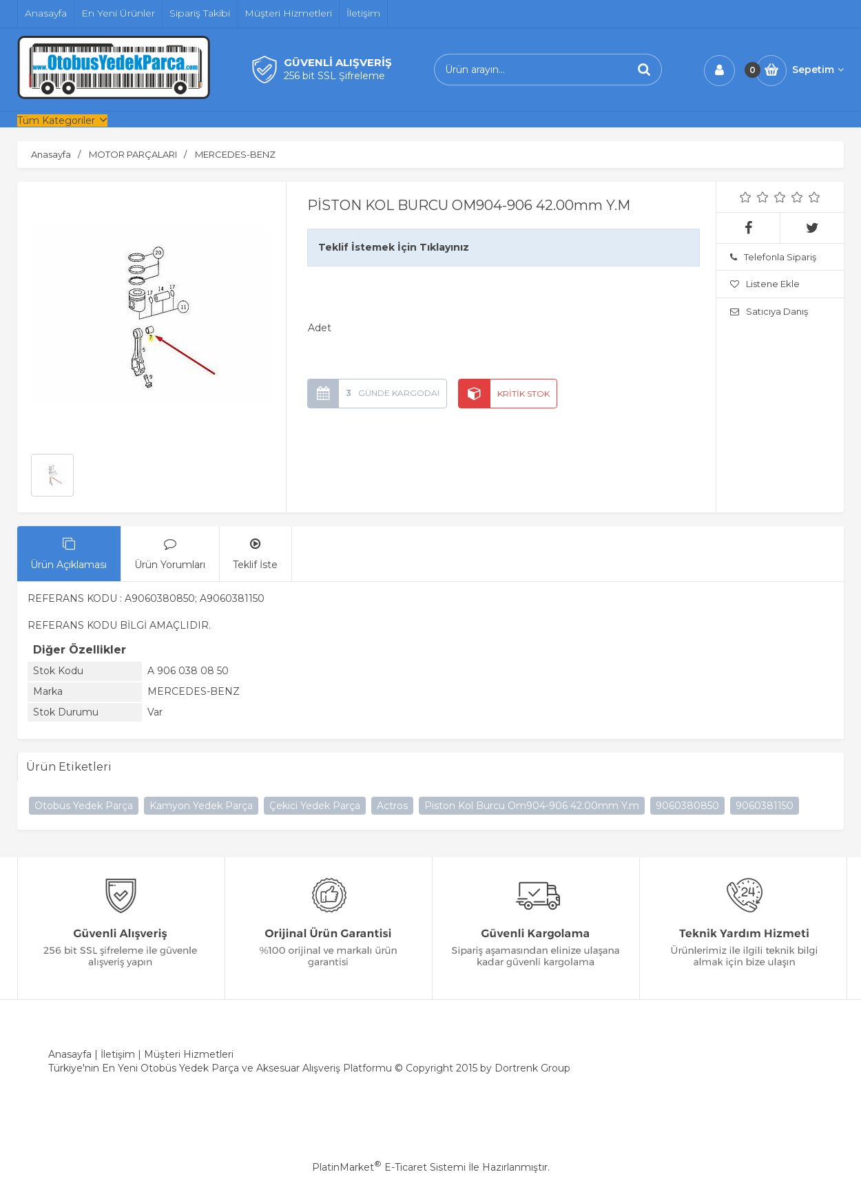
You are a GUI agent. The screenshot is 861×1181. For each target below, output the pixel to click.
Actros (392, 805)
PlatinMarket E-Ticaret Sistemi (389, 1167)
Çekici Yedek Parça (314, 805)
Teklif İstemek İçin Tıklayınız (393, 247)
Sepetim (818, 69)
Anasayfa (70, 1054)
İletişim (118, 1054)
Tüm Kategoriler (56, 120)
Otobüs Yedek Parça (83, 805)
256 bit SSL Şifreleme (334, 76)
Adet (319, 328)
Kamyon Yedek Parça (201, 805)
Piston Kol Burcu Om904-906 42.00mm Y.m (531, 805)
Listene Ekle (765, 283)
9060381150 (764, 805)
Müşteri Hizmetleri (189, 1054)
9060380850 (687, 805)
